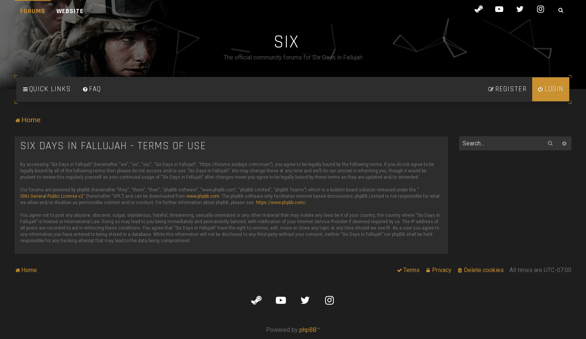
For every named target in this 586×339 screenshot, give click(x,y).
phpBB (308, 329)
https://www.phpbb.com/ (281, 202)
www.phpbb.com (202, 196)
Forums (32, 11)
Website (69, 11)
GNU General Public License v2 (51, 196)
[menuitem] (92, 89)
